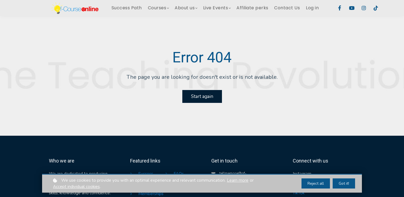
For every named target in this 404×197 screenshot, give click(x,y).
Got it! (344, 183)
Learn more (237, 180)
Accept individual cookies (76, 186)
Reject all (316, 183)
